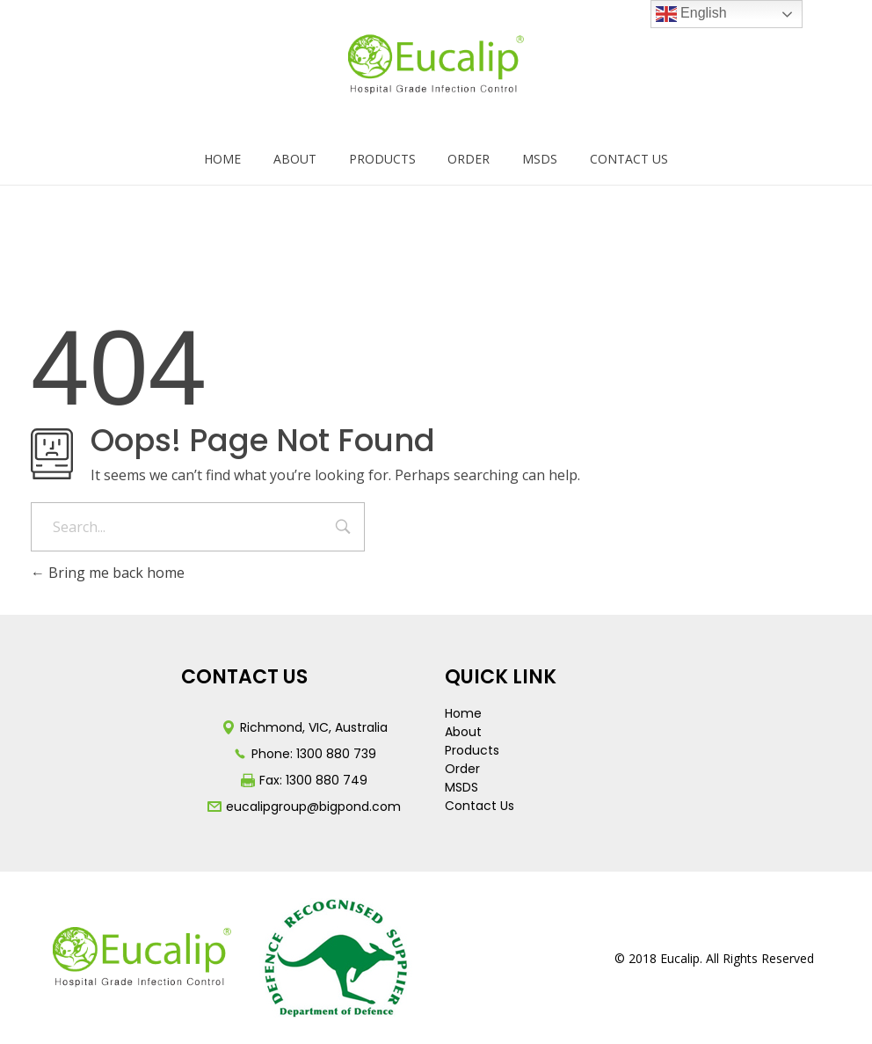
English (691, 14)
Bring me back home (108, 572)
